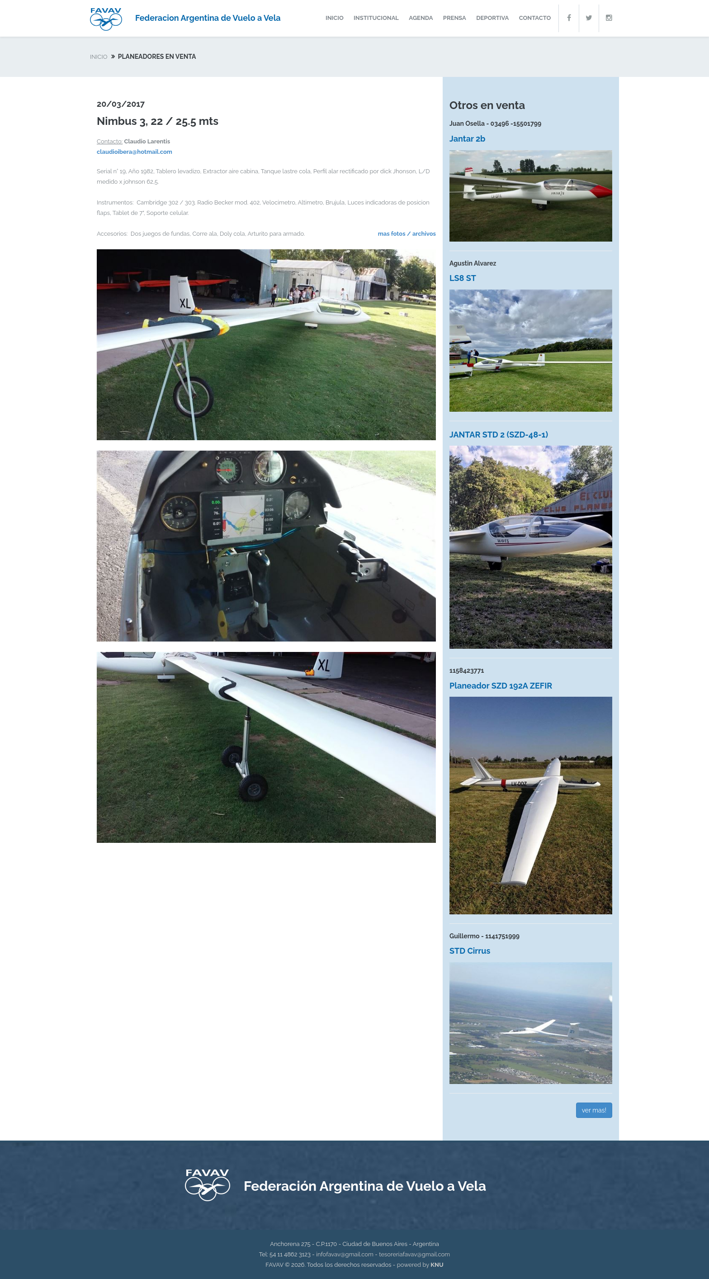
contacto (535, 17)
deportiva (492, 17)
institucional (376, 17)
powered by (420, 1264)
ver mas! (594, 1110)
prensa (454, 17)
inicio (335, 17)
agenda (421, 17)
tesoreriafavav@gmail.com (414, 1254)
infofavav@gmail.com (344, 1254)
